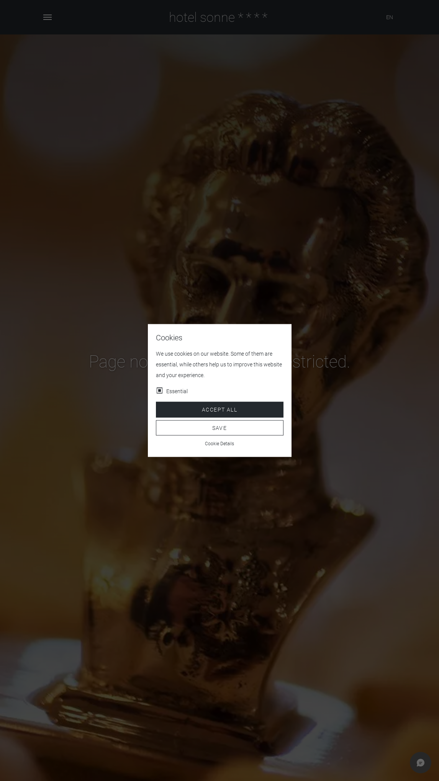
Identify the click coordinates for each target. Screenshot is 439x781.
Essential (177, 391)
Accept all (219, 410)
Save (219, 428)
